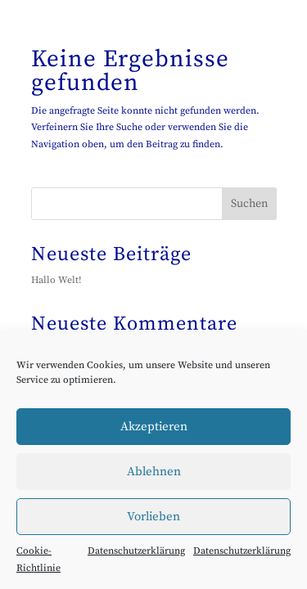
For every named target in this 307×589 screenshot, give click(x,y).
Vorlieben (153, 516)
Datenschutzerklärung (136, 551)
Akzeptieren (153, 426)
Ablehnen (154, 471)
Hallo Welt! (56, 280)
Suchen (249, 203)
